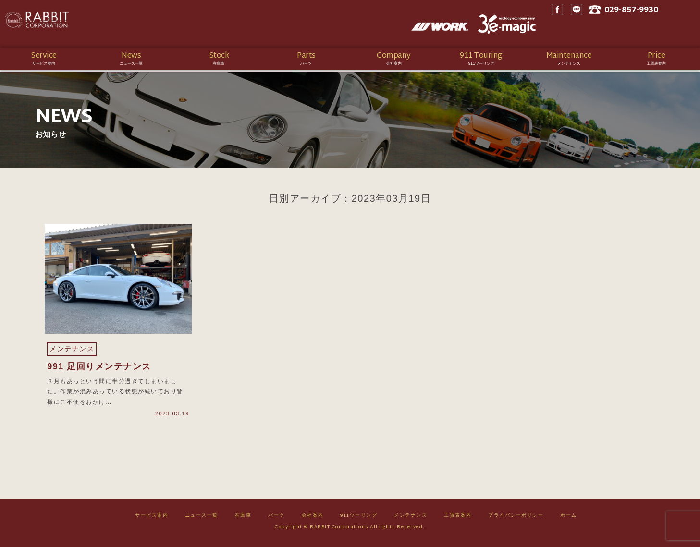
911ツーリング (358, 519)
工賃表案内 (458, 519)
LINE (601, 24)
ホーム (568, 519)
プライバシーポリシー (515, 519)
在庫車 (243, 519)
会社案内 (313, 519)
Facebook (582, 24)
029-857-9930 (660, 24)
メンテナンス (410, 519)
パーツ (276, 519)
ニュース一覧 (201, 519)
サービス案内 (151, 519)
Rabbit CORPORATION (74, 24)
